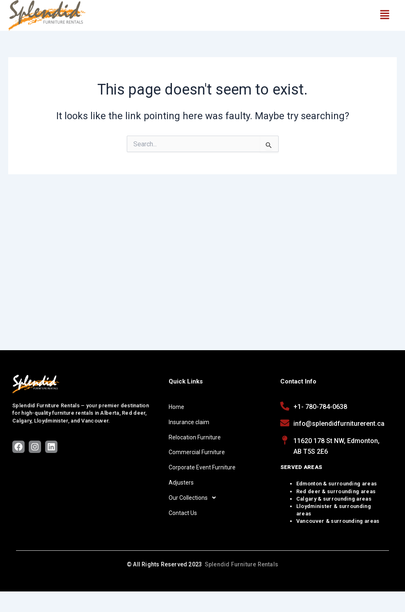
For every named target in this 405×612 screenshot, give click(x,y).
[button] (384, 15)
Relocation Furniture (195, 437)
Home (176, 407)
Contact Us (183, 513)
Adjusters (181, 482)
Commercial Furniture (197, 452)
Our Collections (194, 497)
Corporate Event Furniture (202, 467)
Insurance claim (189, 422)
